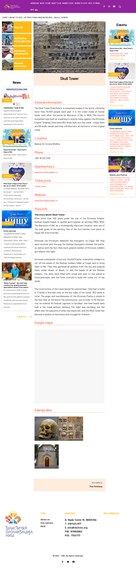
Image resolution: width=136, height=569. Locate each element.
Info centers (46, 522)
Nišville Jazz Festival (118, 174)
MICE (42, 526)
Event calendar (10, 230)
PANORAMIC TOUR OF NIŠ (14, 107)
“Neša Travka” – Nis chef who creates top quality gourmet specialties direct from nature (16, 284)
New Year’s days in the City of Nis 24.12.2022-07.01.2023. (15, 184)
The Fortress (95, 486)
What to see (16, 17)
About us (45, 519)
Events (7, 142)
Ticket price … (41, 186)
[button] (119, 6)
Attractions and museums (38, 17)
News (6, 100)
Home (5, 17)
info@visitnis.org (77, 527)
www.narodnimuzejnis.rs (46, 172)
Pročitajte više (117, 58)
